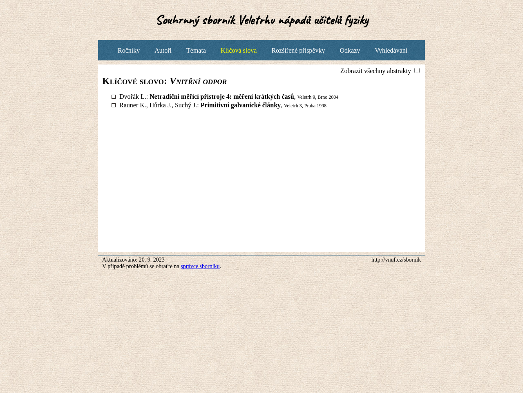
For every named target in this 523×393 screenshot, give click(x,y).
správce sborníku (200, 266)
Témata (196, 50)
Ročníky (129, 50)
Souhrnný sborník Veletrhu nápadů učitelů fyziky (261, 19)
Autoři (163, 50)
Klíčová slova (239, 50)
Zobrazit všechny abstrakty (376, 70)
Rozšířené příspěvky (298, 50)
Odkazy (350, 50)
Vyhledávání (391, 50)
